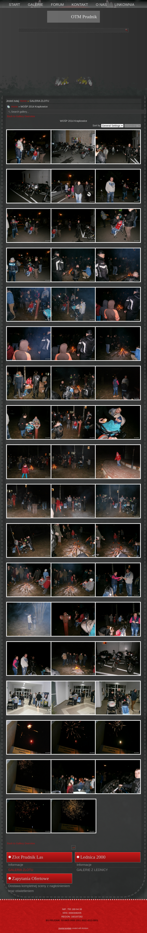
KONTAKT (80, 5)
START (14, 5)
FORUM (57, 5)
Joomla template (64, 928)
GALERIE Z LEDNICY (92, 870)
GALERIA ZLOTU (20, 870)
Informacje (15, 865)
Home (23, 101)
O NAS (101, 5)
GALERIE (35, 5)
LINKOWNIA (124, 5)
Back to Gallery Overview (21, 116)
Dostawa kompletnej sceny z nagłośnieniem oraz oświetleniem (39, 888)
